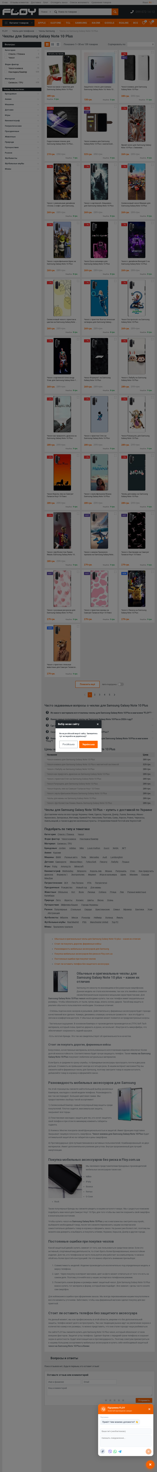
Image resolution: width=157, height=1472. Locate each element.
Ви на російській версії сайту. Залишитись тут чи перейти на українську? (78, 734)
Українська (88, 744)
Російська (69, 744)
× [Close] (98, 724)
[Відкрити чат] (150, 1464)
